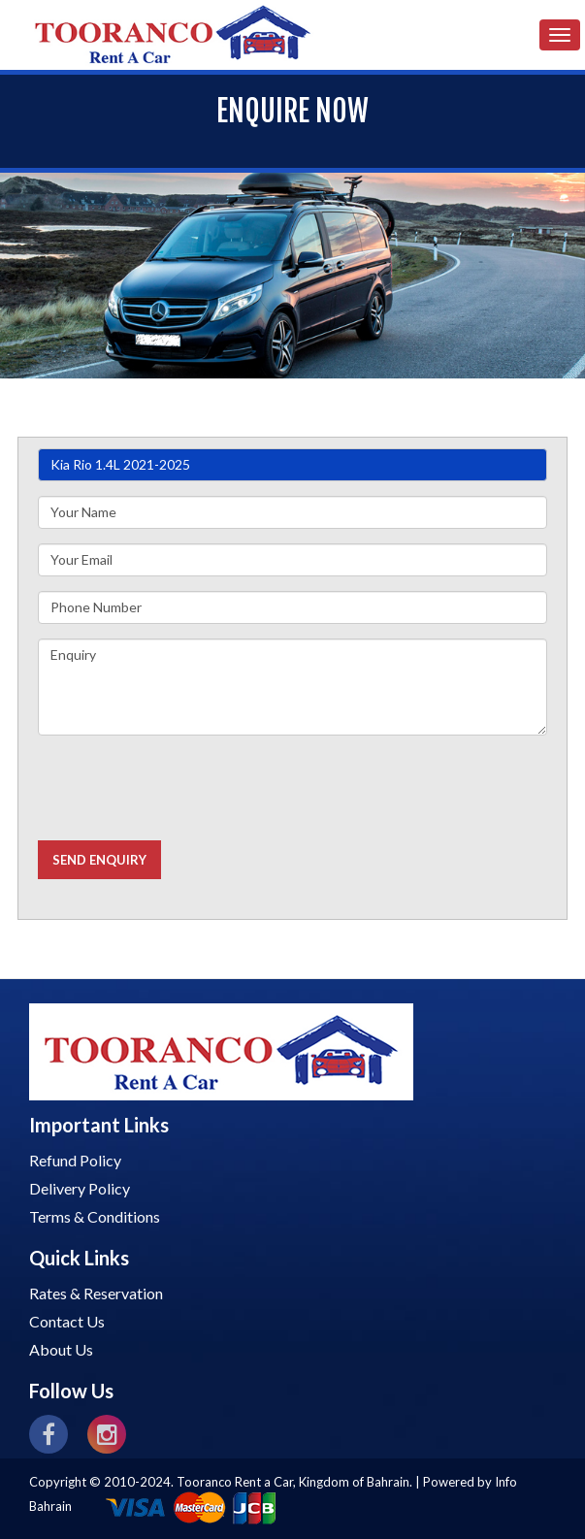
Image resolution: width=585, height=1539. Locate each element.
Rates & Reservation (96, 1293)
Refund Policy (75, 1160)
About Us (61, 1349)
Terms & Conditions (94, 1216)
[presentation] (185, 788)
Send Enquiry (99, 860)
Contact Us (67, 1321)
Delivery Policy (79, 1188)
